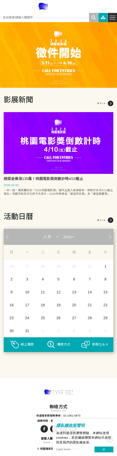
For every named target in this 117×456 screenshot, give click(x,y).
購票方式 (63, 344)
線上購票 (27, 344)
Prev (7, 237)
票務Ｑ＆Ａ (100, 344)
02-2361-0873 (71, 415)
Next (110, 237)
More (105, 103)
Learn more (63, 449)
